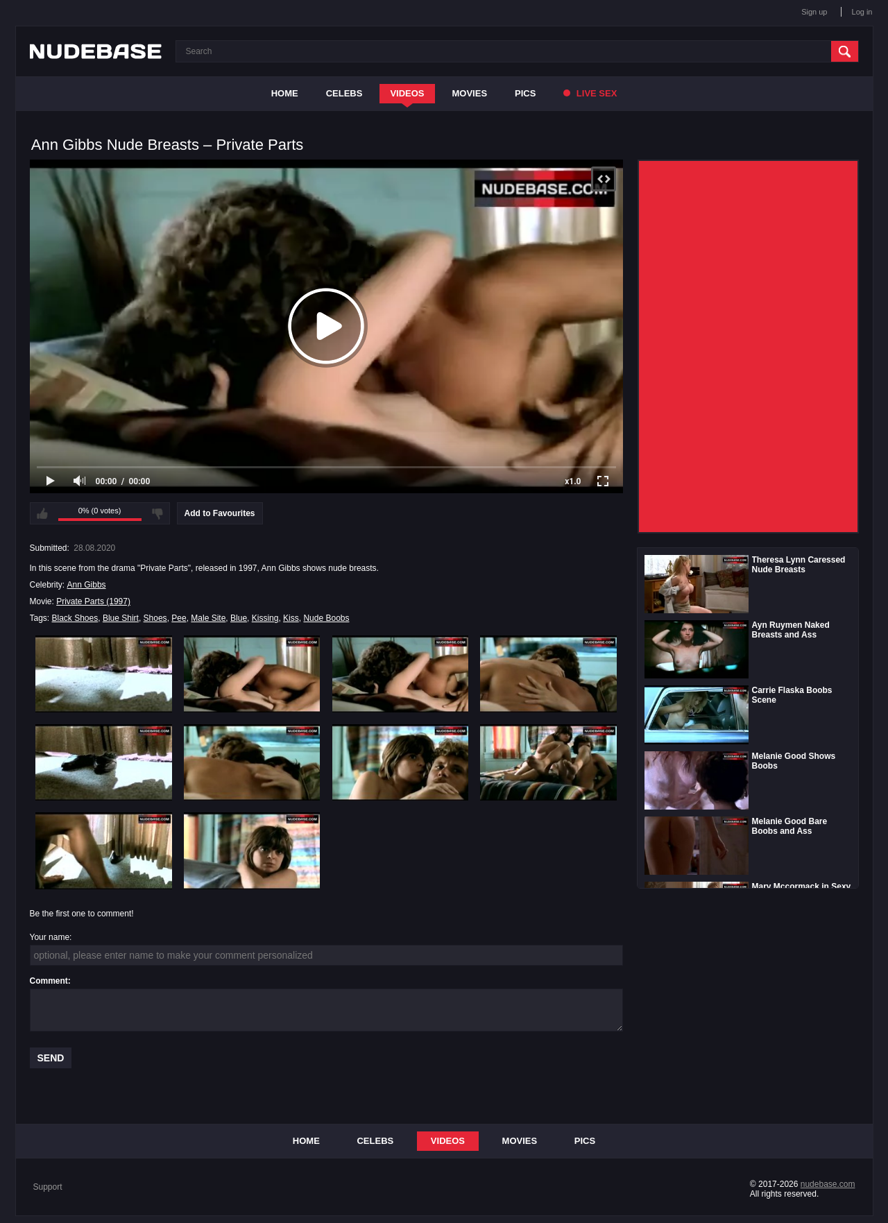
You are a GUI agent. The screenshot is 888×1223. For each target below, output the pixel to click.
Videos (407, 93)
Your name (50, 937)
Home (284, 93)
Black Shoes (75, 618)
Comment (49, 981)
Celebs (344, 93)
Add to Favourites (220, 513)
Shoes (155, 618)
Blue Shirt (121, 618)
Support (47, 1187)
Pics (525, 93)
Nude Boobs (326, 618)
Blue (238, 618)
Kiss (291, 618)
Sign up (814, 12)
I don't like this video (157, 513)
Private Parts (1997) (93, 601)
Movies (470, 93)
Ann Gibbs (86, 585)
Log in (862, 12)
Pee (178, 618)
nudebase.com (828, 1184)
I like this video (42, 513)
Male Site (208, 618)
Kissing (265, 618)
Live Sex (590, 93)
